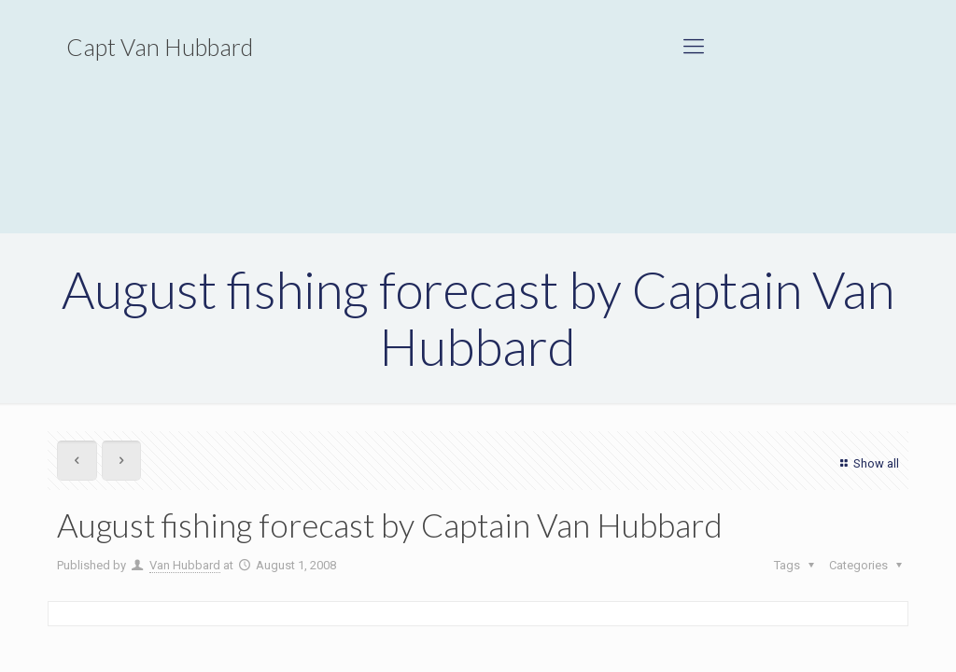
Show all (867, 463)
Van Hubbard (184, 565)
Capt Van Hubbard (159, 47)
